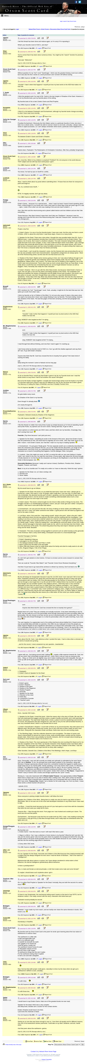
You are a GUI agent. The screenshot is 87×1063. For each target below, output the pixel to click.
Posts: (20, 48)
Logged (39, 48)
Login (17, 29)
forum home (73, 21)
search (65, 21)
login (61, 21)
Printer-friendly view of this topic (11, 1044)
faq (68, 21)
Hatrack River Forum (34, 29)
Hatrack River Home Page (47, 1051)
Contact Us (34, 1051)
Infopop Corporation (47, 1059)
